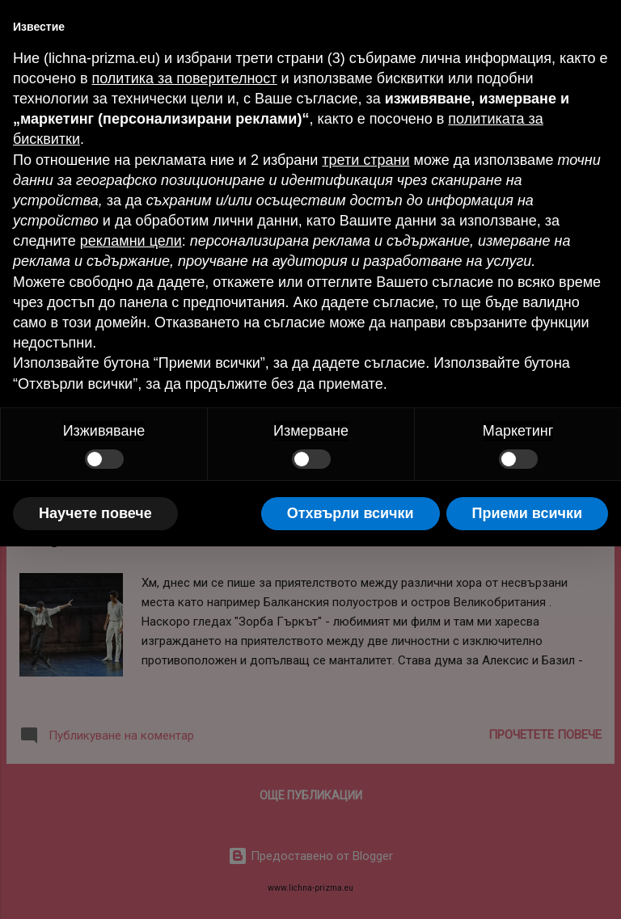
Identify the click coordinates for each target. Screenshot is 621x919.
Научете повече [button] (95, 513)
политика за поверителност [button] (184, 78)
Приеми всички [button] (527, 513)
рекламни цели (131, 241)
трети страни (365, 160)
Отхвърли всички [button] (350, 513)
